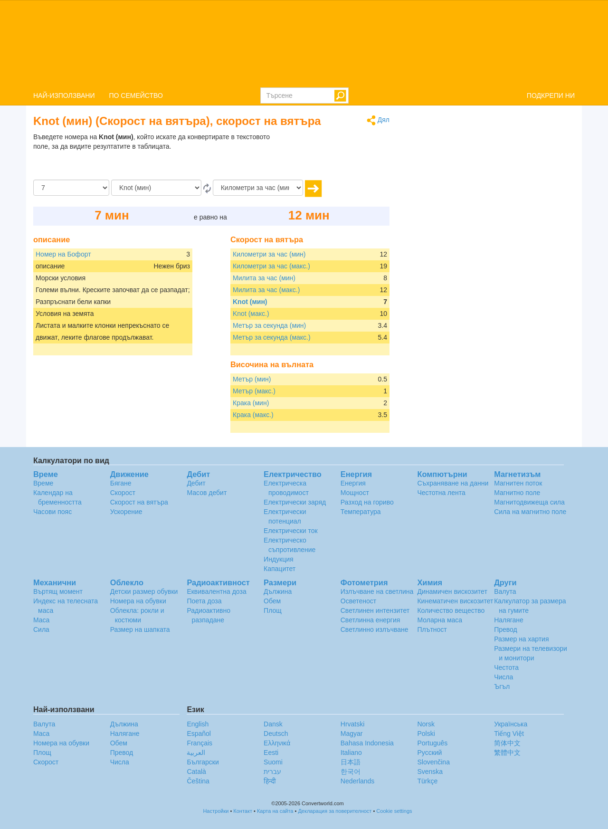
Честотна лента (441, 492)
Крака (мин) (251, 403)
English (198, 724)
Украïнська (510, 724)
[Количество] (71, 188)
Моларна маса (439, 620)
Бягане (121, 483)
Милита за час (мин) (264, 278)
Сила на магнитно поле (530, 511)
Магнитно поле (517, 492)
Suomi (273, 762)
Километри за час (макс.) (271, 266)
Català (196, 771)
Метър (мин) (252, 379)
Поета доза (204, 601)
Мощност (355, 492)
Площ (273, 610)
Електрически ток (291, 530)
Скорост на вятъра (139, 502)
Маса (41, 620)
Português (432, 743)
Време (43, 483)
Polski (426, 733)
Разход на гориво (367, 502)
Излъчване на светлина (377, 591)
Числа (503, 677)
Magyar (352, 733)
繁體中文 (507, 752)
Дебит (196, 483)
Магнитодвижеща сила (529, 502)
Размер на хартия (521, 639)
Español (199, 733)
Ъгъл (502, 686)
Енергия (353, 483)
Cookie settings (394, 811)
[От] (156, 188)
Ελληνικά (277, 743)
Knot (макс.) (251, 313)
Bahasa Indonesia (367, 743)
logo (304, 43)
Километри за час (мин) (269, 254)
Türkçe (427, 781)
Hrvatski (353, 724)
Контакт (242, 811)
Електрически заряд (295, 502)
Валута (505, 591)
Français (199, 743)
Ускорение (126, 511)
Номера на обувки (138, 601)
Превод (505, 629)
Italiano (351, 752)
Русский (429, 752)
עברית (272, 771)
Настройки (215, 811)
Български (202, 762)
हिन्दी (270, 781)
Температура (361, 511)
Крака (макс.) (253, 415)
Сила (41, 629)
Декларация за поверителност (334, 811)
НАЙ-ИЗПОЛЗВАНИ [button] (64, 95)
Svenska (430, 771)
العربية (196, 752)
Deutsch (276, 733)
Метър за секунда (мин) (269, 325)
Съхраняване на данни (452, 483)
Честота (506, 667)
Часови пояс (52, 511)
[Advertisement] (330, 156)
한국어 (351, 771)
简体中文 (507, 743)
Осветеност (358, 601)
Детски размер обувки (144, 591)
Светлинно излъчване (374, 629)
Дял (378, 120)
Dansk (273, 724)
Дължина (278, 591)
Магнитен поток (518, 483)
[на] (258, 188)
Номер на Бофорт (63, 254)
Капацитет (279, 568)
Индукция (279, 559)
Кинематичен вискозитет (455, 601)
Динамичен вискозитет (452, 591)
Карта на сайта (275, 811)
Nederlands (358, 781)
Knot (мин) (250, 301)
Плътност (431, 629)
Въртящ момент (58, 591)
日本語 (351, 762)
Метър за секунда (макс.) (272, 337)
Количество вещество (450, 610)
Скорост (122, 492)
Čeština (198, 781)
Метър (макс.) (254, 391)
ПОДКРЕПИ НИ (551, 95)
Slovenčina (433, 762)
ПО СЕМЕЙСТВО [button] (136, 95)
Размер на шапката (140, 629)
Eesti (271, 752)
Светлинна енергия (370, 620)
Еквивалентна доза (216, 591)
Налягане (508, 620)
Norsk (426, 724)
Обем (272, 601)
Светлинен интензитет (375, 610)
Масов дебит (207, 492)
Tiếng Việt (509, 733)
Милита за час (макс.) (266, 290)
